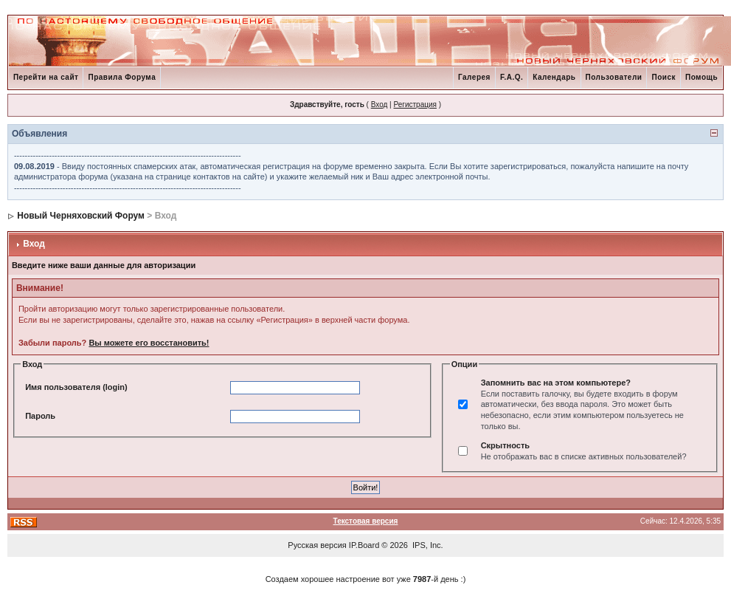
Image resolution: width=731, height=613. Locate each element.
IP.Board (364, 545)
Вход (379, 104)
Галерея (474, 77)
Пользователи (614, 77)
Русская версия (317, 545)
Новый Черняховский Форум (81, 215)
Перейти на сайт (46, 77)
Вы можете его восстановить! (149, 342)
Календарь (554, 77)
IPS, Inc (426, 545)
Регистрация (414, 104)
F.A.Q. (511, 77)
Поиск (663, 77)
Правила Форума (122, 77)
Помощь (701, 77)
